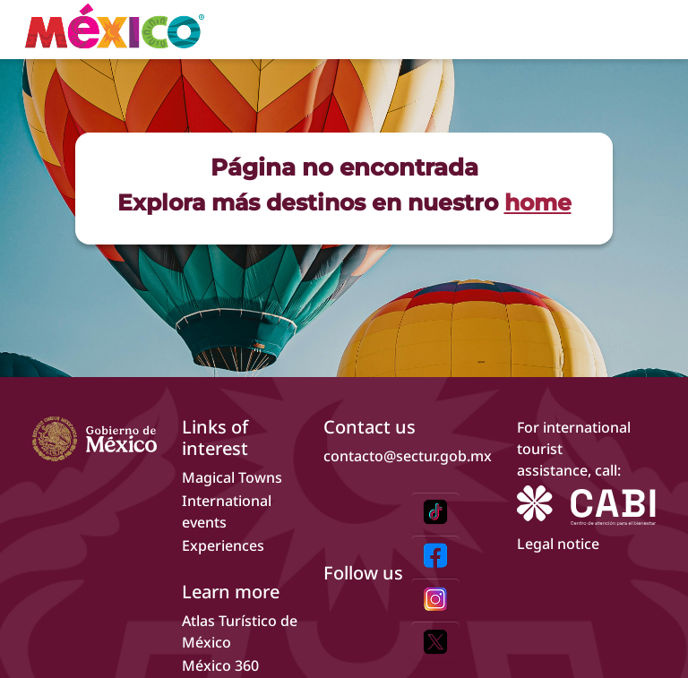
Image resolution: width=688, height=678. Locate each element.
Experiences (223, 545)
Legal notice (558, 544)
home (538, 202)
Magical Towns (232, 477)
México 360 (220, 665)
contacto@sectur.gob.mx (407, 456)
